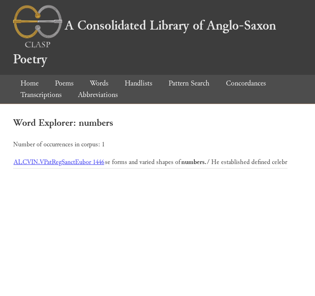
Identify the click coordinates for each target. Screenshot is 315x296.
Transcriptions (41, 95)
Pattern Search (189, 83)
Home (30, 83)
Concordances (246, 83)
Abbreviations (98, 95)
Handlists (138, 83)
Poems (64, 83)
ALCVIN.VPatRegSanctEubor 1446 (59, 162)
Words (99, 83)
